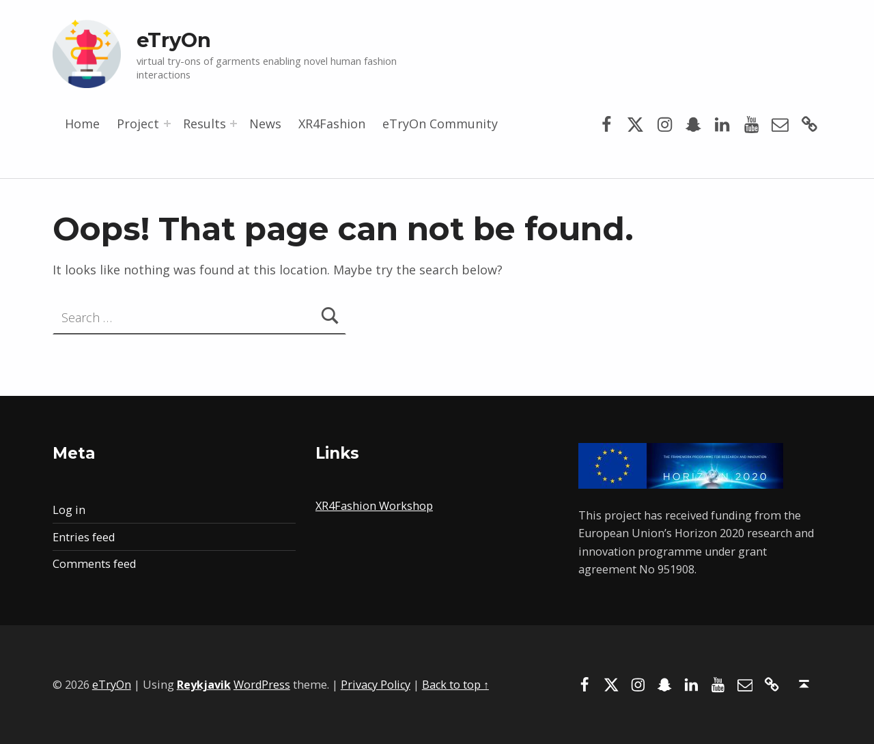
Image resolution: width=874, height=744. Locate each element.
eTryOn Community (440, 123)
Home (82, 123)
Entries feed (84, 537)
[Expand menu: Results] (233, 123)
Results (204, 123)
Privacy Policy (375, 684)
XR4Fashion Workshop (374, 505)
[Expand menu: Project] (167, 123)
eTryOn (174, 40)
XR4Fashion (331, 123)
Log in (69, 509)
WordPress (262, 684)
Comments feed (94, 563)
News (265, 123)
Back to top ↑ (455, 684)
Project (138, 123)
